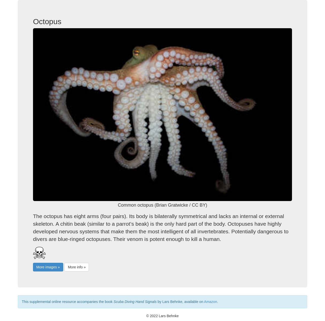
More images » (48, 267)
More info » (77, 267)
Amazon (210, 302)
